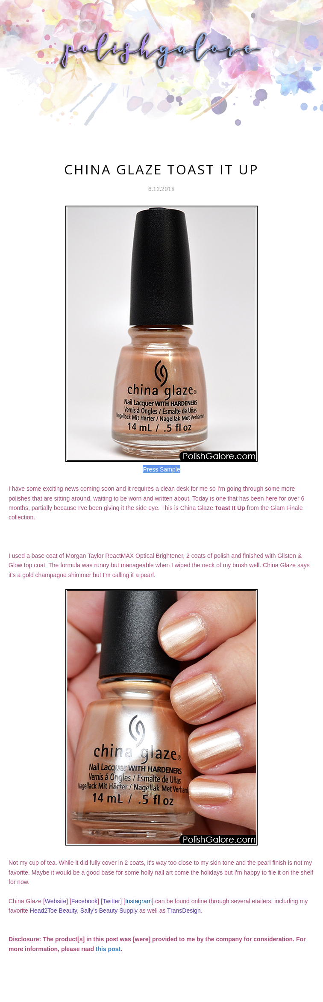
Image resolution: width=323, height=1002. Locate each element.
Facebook (84, 901)
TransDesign (184, 910)
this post (108, 949)
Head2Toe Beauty (53, 910)
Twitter (111, 901)
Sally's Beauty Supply (109, 910)
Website (55, 901)
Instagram (138, 901)
